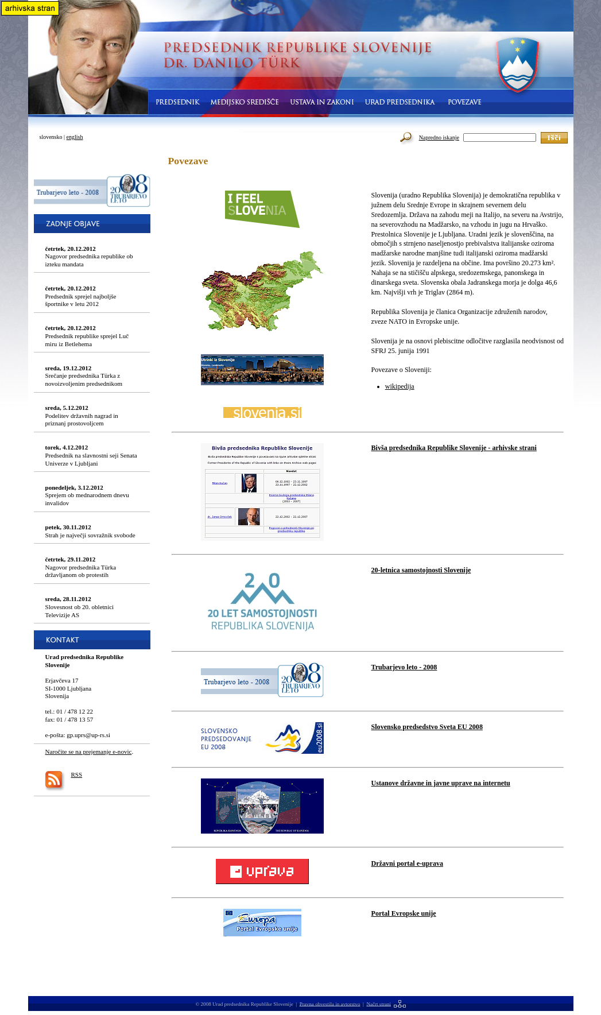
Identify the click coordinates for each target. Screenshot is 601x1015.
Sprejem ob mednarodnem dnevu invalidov (87, 495)
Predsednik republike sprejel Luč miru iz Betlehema (87, 335)
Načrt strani (378, 1003)
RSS (77, 774)
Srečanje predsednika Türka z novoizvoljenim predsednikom (84, 376)
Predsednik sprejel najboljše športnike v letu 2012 (81, 296)
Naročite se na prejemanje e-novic (88, 751)
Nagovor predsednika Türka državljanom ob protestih (81, 567)
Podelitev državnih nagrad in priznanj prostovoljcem (81, 415)
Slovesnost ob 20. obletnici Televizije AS (79, 606)
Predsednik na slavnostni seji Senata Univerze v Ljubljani (91, 455)
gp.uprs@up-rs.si (88, 734)
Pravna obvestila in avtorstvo (330, 1003)
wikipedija (399, 386)
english (75, 137)
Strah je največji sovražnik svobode (90, 531)
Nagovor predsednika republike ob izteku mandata (89, 256)
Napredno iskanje (439, 137)
